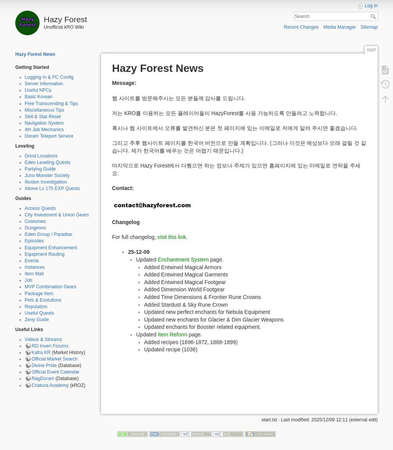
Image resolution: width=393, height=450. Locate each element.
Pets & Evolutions (43, 300)
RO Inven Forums (50, 346)
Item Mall (34, 273)
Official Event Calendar (56, 372)
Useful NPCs (38, 90)
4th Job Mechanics (44, 129)
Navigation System (44, 123)
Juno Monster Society (47, 175)
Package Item (39, 293)
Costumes (35, 221)
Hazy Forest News (35, 54)
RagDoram (43, 378)
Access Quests (40, 208)
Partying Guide (40, 169)
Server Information (44, 83)
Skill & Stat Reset (43, 116)
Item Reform (172, 334)
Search (374, 16)
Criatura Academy (50, 385)
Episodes (34, 241)
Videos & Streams (43, 339)
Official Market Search (55, 359)
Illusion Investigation (46, 182)
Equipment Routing (45, 254)
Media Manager (339, 27)
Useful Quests (39, 313)
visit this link (172, 237)
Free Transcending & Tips (51, 103)
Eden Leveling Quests (48, 162)
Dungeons (35, 228)
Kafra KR (41, 352)
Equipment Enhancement (51, 247)
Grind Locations (41, 156)
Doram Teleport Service (49, 136)
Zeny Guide (37, 319)
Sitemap (369, 27)
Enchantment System (183, 260)
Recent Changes (301, 27)
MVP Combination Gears (50, 286)
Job (28, 280)
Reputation (36, 306)
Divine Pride (44, 365)
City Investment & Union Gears (57, 215)
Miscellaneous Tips (45, 110)
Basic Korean (39, 96)
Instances (35, 267)
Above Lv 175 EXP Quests (52, 188)
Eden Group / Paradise (49, 234)
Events (32, 260)
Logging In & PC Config (49, 77)
